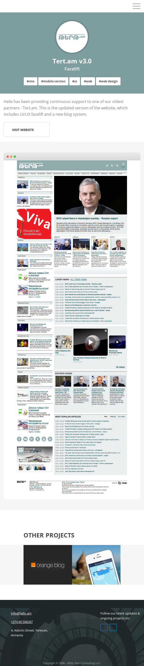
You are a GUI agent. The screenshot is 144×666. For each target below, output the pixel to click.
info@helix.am (18, 613)
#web (88, 81)
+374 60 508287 (18, 622)
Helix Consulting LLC (14, 6)
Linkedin (113, 627)
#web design (108, 81)
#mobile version (53, 81)
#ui (74, 81)
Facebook (104, 627)
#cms (30, 81)
